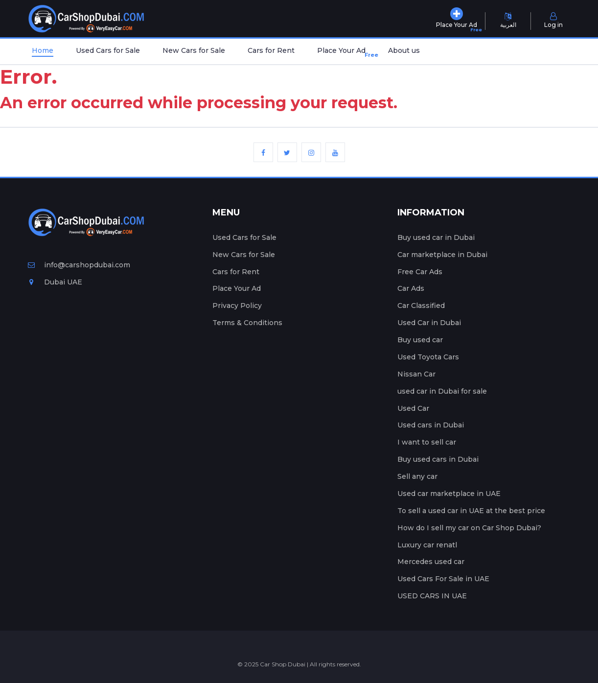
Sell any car (417, 476)
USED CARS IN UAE (432, 595)
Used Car (413, 408)
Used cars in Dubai (430, 425)
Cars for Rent (271, 50)
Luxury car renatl (427, 545)
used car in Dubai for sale (442, 391)
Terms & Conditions (247, 322)
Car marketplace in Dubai (442, 254)
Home (42, 50)
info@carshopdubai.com (79, 264)
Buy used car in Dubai (436, 237)
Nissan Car (416, 374)
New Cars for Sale (193, 50)
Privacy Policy (237, 305)
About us (404, 50)
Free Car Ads (419, 271)
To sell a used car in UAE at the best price (471, 510)
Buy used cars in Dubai (438, 459)
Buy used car (420, 339)
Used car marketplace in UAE (449, 493)
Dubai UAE (55, 282)
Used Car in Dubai (429, 322)
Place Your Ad (343, 52)
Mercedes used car (430, 561)
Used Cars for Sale (108, 50)
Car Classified (421, 305)
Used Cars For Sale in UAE (443, 578)
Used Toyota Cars (428, 357)
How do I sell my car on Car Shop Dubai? (469, 527)
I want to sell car (426, 442)
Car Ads (410, 288)
